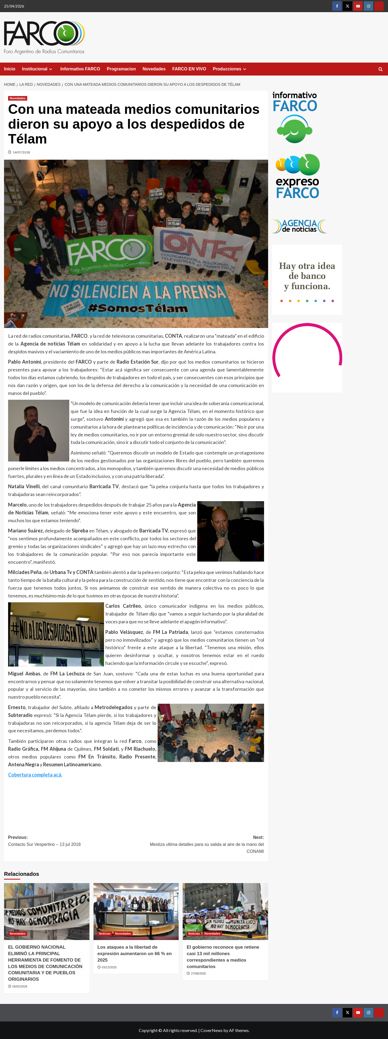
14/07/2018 (21, 152)
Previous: (72, 841)
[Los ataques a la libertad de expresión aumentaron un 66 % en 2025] (136, 911)
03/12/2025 (109, 967)
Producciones (230, 69)
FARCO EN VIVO (189, 69)
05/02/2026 (19, 986)
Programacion (121, 69)
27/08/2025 (198, 973)
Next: (200, 845)
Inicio (9, 69)
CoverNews (211, 1030)
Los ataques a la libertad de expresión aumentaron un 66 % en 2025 (135, 954)
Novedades (154, 69)
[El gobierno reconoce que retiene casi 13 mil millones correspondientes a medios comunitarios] (225, 911)
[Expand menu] (50, 69)
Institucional (38, 69)
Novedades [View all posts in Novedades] (18, 98)
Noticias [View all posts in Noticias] (105, 933)
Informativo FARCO (80, 69)
